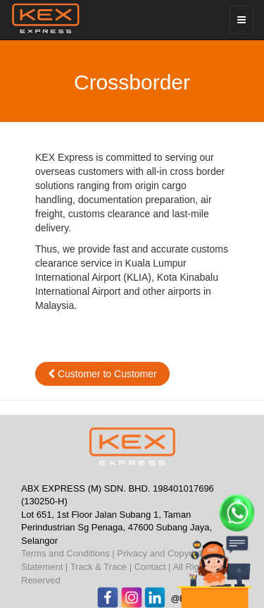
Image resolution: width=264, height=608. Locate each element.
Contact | (152, 566)
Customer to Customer (102, 373)
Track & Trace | (101, 566)
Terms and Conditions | (68, 553)
